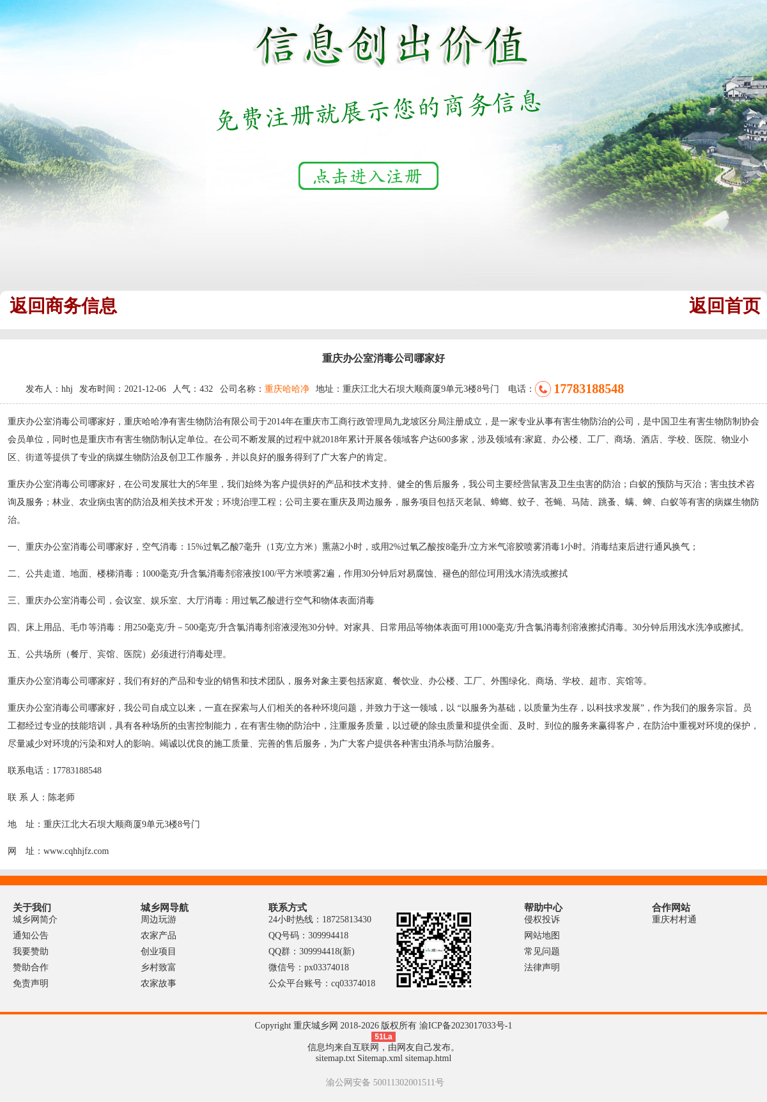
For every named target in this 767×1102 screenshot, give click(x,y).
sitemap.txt (335, 1058)
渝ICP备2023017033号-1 (465, 1025)
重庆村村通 (674, 919)
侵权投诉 (542, 919)
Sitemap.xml (380, 1058)
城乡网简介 (35, 919)
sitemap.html (428, 1058)
